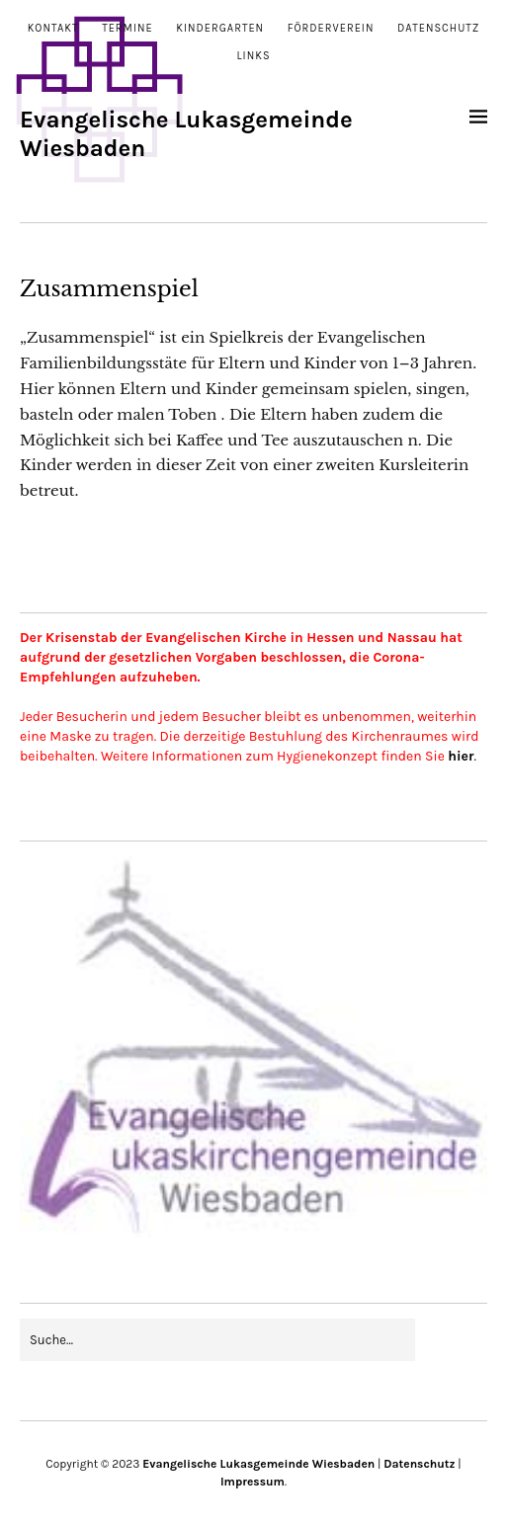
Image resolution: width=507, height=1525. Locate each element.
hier (460, 756)
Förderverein (331, 28)
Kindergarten (220, 28)
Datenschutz (438, 28)
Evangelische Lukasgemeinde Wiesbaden (258, 1464)
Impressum (252, 1481)
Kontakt (53, 28)
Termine (127, 28)
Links (253, 55)
